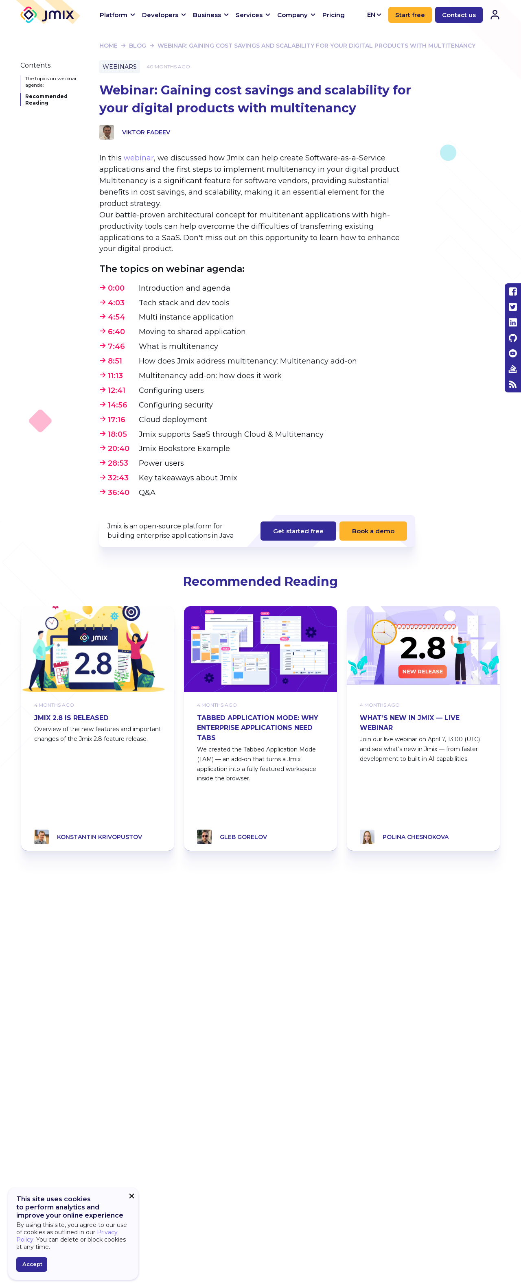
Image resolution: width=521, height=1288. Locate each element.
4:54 (116, 317)
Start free (410, 15)
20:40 (118, 448)
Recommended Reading (46, 99)
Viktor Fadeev (146, 132)
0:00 (116, 288)
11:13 (115, 375)
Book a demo (373, 531)
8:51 (115, 361)
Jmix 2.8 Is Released (71, 718)
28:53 (118, 463)
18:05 (117, 434)
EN (374, 14)
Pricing (333, 15)
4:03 (116, 302)
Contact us (459, 15)
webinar (139, 157)
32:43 (118, 477)
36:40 (118, 492)
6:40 (116, 331)
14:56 (117, 405)
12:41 (116, 390)
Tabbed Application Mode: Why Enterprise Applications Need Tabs (257, 728)
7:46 (116, 346)
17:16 (116, 419)
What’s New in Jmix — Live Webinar (410, 723)
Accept (32, 1264)
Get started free (298, 531)
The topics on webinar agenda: (51, 81)
